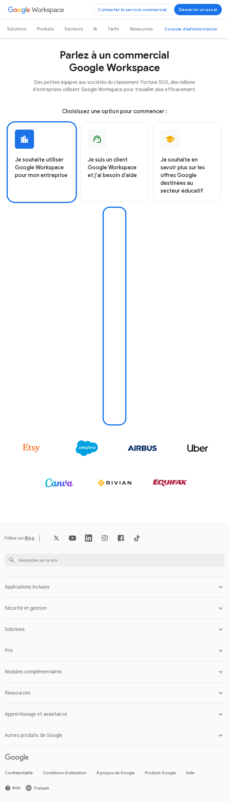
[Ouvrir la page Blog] (29, 538)
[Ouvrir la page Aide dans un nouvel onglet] (12, 788)
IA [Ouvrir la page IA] (95, 29)
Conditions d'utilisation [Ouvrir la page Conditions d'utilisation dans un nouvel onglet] (64, 772)
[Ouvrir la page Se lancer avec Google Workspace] (198, 9)
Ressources (141, 29)
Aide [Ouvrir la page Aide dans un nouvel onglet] (190, 772)
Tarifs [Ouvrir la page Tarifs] (113, 29)
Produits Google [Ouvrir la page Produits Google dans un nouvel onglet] (160, 772)
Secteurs (73, 29)
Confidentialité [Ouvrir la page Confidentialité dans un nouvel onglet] (19, 772)
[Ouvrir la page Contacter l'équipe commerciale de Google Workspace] (132, 10)
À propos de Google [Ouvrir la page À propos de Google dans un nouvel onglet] (116, 772)
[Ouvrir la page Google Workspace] (36, 10)
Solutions (16, 29)
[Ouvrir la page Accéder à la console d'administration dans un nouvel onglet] (191, 29)
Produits (45, 29)
